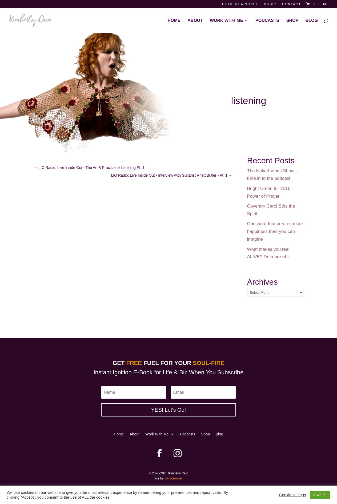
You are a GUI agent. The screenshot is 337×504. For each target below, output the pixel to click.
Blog (312, 21)
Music (270, 4)
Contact (291, 4)
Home (174, 21)
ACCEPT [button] (320, 495)
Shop (292, 21)
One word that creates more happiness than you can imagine (275, 231)
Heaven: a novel (240, 4)
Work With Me (226, 21)
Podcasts (267, 21)
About (195, 21)
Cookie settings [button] (292, 495)
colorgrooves (174, 478)
